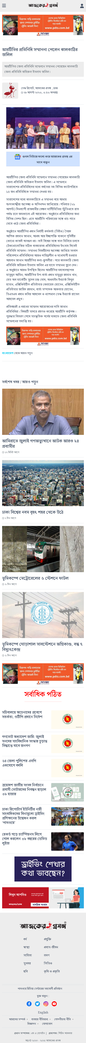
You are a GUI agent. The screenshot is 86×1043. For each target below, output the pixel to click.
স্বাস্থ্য (27, 947)
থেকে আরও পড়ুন (17, 353)
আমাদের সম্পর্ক (17, 1019)
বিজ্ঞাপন (31, 1024)
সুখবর (27, 963)
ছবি (26, 971)
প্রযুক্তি (47, 939)
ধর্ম (25, 939)
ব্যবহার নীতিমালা (39, 1019)
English (43, 1013)
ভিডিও (48, 963)
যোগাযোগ (47, 1024)
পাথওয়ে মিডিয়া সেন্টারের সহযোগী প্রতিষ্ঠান (40, 989)
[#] (43, 714)
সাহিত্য (28, 955)
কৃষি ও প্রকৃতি (52, 971)
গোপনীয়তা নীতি (62, 1019)
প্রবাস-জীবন (51, 947)
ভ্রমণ (46, 955)
